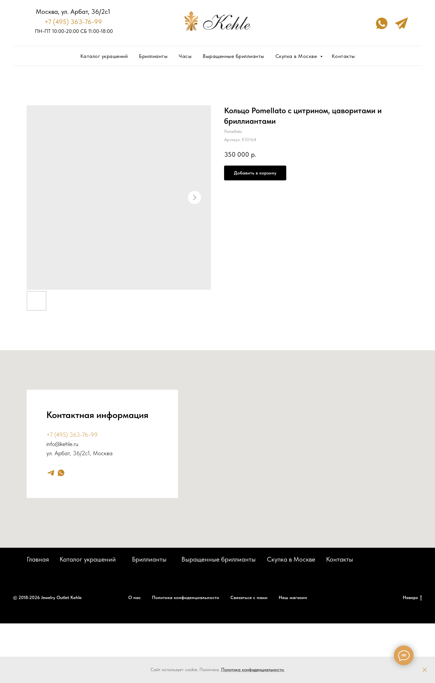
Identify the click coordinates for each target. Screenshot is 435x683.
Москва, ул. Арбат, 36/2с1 (73, 11)
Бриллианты (153, 56)
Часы (185, 56)
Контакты (343, 56)
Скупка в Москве (297, 56)
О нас (134, 597)
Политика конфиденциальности (252, 669)
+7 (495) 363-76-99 (73, 22)
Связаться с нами (249, 597)
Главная (38, 559)
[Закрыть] (424, 670)
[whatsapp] (61, 473)
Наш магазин (293, 597)
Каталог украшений (104, 56)
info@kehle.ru (62, 443)
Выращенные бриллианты (233, 56)
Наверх (412, 598)
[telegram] (51, 473)
